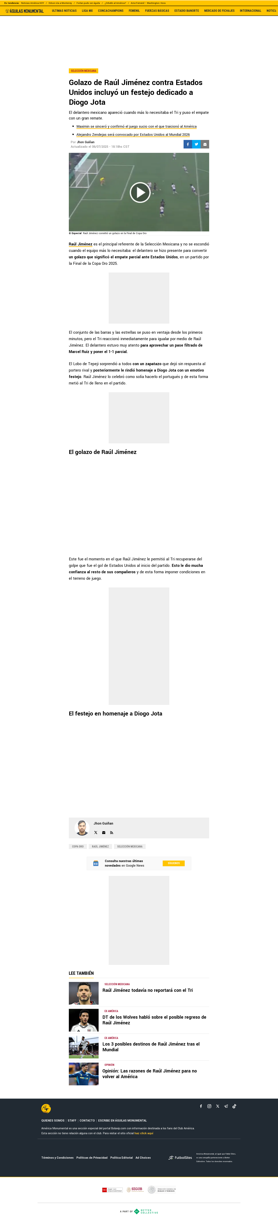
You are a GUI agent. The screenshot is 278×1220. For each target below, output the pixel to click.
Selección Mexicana (129, 846)
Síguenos (174, 863)
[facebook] (201, 1106)
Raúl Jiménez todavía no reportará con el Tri (147, 990)
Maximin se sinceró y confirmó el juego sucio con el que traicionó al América (136, 126)
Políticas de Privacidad (92, 1158)
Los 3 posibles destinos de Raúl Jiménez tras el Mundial (151, 1047)
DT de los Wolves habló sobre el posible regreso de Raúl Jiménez (154, 1020)
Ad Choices (143, 1158)
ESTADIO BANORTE (186, 10)
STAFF (72, 1121)
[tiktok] (234, 1106)
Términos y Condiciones (57, 1158)
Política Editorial (121, 1158)
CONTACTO (87, 1121)
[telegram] (226, 1106)
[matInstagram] (209, 1106)
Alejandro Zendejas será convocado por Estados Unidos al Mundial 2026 (133, 134)
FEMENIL (134, 10)
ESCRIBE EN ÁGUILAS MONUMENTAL (122, 1121)
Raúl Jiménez (80, 244)
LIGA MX (87, 10)
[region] (139, 34)
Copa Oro (78, 846)
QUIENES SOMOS (52, 1121)
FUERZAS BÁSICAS (157, 10)
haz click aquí (143, 1133)
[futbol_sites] (180, 1158)
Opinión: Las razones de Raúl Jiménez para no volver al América (149, 1074)
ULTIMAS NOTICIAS (64, 10)
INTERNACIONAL (250, 10)
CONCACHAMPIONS (110, 10)
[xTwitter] (217, 1106)
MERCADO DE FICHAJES (219, 10)
